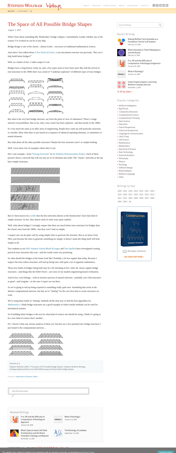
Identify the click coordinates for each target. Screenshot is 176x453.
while (33, 215)
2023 (136, 191)
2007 (147, 198)
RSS (67, 448)
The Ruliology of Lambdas (76, 430)
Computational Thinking (129, 118)
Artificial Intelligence (127, 105)
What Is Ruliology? (72, 416)
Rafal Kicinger (53, 248)
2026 (119, 191)
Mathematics (124, 146)
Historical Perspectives (128, 130)
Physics (122, 161)
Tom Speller (69, 248)
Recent (11, 11)
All (130, 201)
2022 (141, 191)
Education (123, 124)
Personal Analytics (126, 155)
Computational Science (129, 115)
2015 (141, 194)
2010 (130, 198)
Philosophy (123, 158)
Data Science (124, 121)
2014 (147, 194)
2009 (136, 198)
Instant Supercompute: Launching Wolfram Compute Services (142, 83)
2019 (119, 194)
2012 (119, 198)
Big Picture (123, 108)
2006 (152, 198)
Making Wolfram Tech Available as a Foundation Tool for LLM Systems (143, 40)
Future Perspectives (127, 127)
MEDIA (122, 6)
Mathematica (124, 143)
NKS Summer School (35, 248)
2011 (125, 198)
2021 (147, 191)
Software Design (126, 167)
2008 (141, 198)
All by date (125, 91)
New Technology (126, 152)
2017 (130, 194)
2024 (130, 191)
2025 (125, 191)
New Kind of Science (24, 376)
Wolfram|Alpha (125, 170)
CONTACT (145, 6)
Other (35, 376)
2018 (125, 194)
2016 (136, 194)
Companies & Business (128, 111)
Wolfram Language (127, 174)
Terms (62, 448)
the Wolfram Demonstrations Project (69, 154)
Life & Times (124, 136)
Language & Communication (131, 133)
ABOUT (86, 6)
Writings (53, 6)
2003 (125, 201)
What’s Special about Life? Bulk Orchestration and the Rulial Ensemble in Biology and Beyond (34, 433)
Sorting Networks (41, 154)
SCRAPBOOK (132, 6)
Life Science (124, 139)
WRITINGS (96, 6)
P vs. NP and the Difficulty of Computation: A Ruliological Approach (33, 419)
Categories (22, 11)
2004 (119, 201)
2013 (152, 194)
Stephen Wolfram (25, 5)
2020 (152, 191)
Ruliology (123, 164)
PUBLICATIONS (109, 6)
